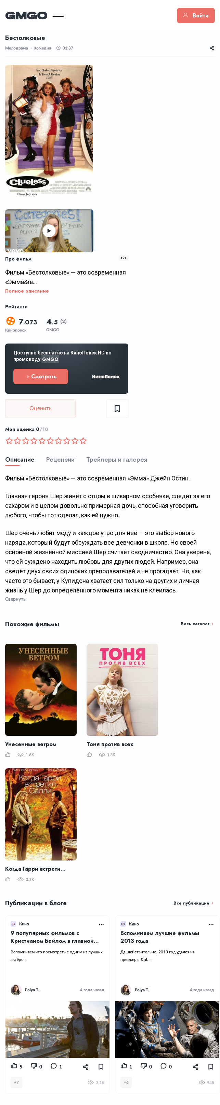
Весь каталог (195, 623)
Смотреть (41, 376)
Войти (196, 15)
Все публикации (191, 903)
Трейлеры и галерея (116, 459)
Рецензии (60, 459)
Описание (20, 459)
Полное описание (27, 291)
